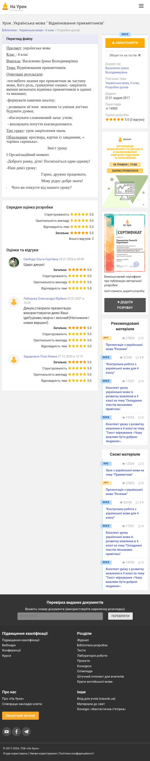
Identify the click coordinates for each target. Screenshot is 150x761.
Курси (6, 656)
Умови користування (43, 753)
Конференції (11, 650)
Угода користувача (15, 753)
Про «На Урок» (13, 699)
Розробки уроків (116, 87)
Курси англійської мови (95, 682)
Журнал (83, 640)
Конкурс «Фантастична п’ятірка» (101, 709)
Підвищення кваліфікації (20, 640)
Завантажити (125, 42)
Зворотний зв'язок (20, 716)
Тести (81, 650)
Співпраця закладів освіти (22, 704)
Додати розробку (125, 304)
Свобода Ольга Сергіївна (40, 259)
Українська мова (117, 83)
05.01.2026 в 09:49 (71, 259)
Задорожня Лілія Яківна (40, 356)
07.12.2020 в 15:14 (70, 356)
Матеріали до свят (91, 704)
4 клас (134, 83)
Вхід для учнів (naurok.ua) (96, 699)
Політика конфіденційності (76, 753)
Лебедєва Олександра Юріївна (45, 298)
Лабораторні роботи (92, 656)
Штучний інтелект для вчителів (100, 676)
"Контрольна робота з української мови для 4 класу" (122, 368)
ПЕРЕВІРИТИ (120, 616)
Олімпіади (85, 671)
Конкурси (84, 666)
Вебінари (9, 645)
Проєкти (83, 661)
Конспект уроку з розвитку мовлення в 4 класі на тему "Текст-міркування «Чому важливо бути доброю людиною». (125, 432)
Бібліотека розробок (92, 645)
